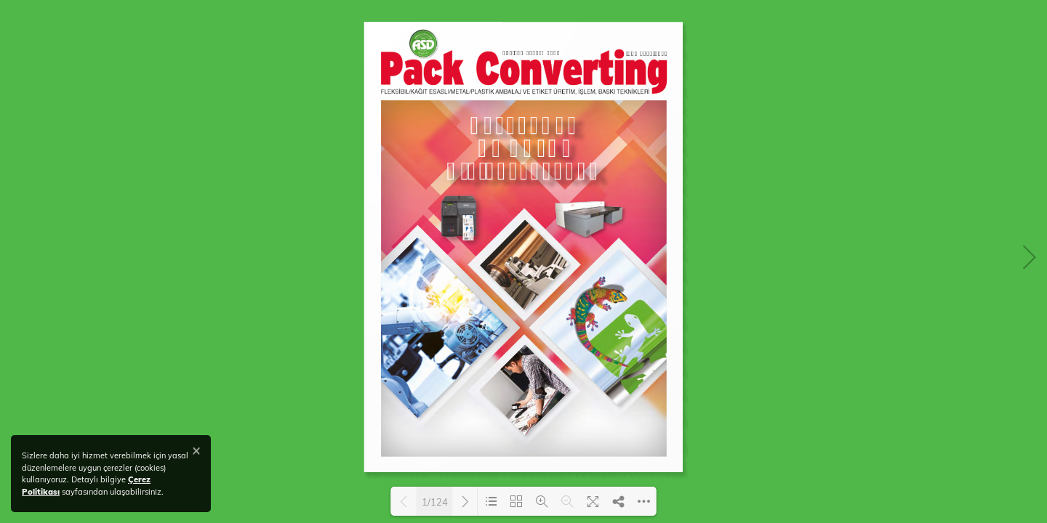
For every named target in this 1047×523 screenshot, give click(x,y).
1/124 (435, 502)
